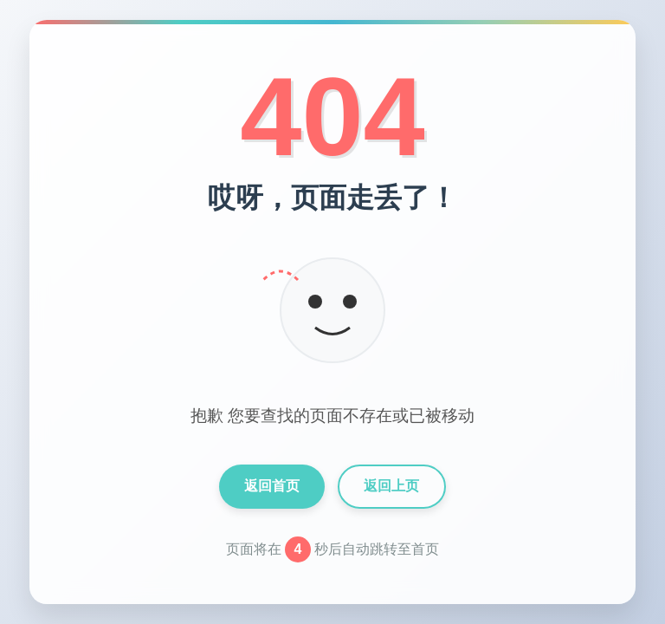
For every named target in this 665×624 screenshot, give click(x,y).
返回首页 (272, 485)
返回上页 (391, 485)
